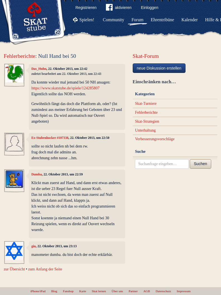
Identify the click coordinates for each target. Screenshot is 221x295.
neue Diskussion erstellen (159, 68)
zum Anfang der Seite (45, 269)
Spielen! (86, 19)
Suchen (200, 163)
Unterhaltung (145, 130)
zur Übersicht (14, 269)
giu (33, 246)
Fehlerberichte (19, 56)
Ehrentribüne (162, 19)
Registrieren (85, 7)
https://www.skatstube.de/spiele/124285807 (65, 88)
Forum (138, 19)
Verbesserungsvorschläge (155, 139)
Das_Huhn (38, 69)
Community (113, 19)
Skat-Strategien (147, 121)
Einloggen (149, 7)
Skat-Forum (146, 56)
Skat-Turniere (145, 103)
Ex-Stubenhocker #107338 (49, 138)
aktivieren (119, 8)
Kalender (189, 19)
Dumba (36, 174)
